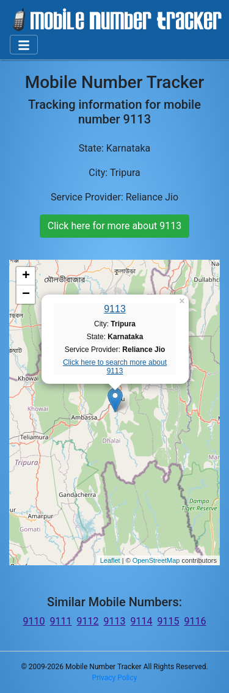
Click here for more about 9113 (114, 226)
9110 (34, 621)
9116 (195, 621)
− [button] (26, 294)
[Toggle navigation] (24, 44)
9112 (88, 621)
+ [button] (26, 276)
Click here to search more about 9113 (115, 366)
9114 (141, 621)
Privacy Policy (114, 677)
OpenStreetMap (156, 560)
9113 (115, 309)
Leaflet (110, 560)
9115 (168, 621)
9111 (61, 621)
